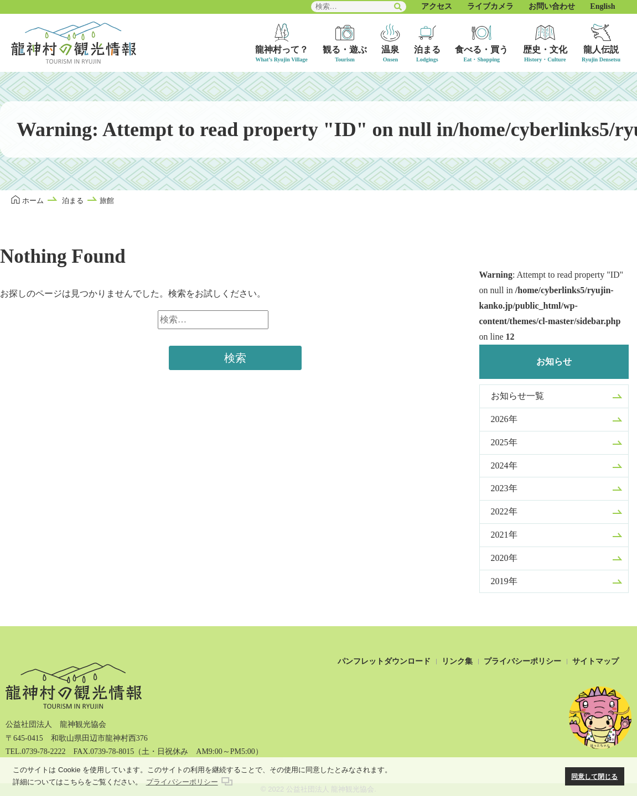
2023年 (504, 488)
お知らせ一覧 (517, 395)
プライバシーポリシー (522, 661)
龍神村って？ (281, 49)
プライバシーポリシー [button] (182, 782)
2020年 (504, 558)
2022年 (504, 511)
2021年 (504, 534)
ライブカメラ (490, 6)
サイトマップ (595, 661)
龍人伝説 (601, 49)
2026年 (504, 419)
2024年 (504, 465)
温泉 (390, 49)
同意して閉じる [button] (594, 776)
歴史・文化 (545, 49)
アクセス (436, 6)
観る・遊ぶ (345, 49)
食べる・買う (481, 49)
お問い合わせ (552, 6)
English (602, 6)
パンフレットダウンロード (384, 661)
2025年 (504, 442)
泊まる (427, 49)
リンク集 (457, 661)
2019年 (504, 581)
